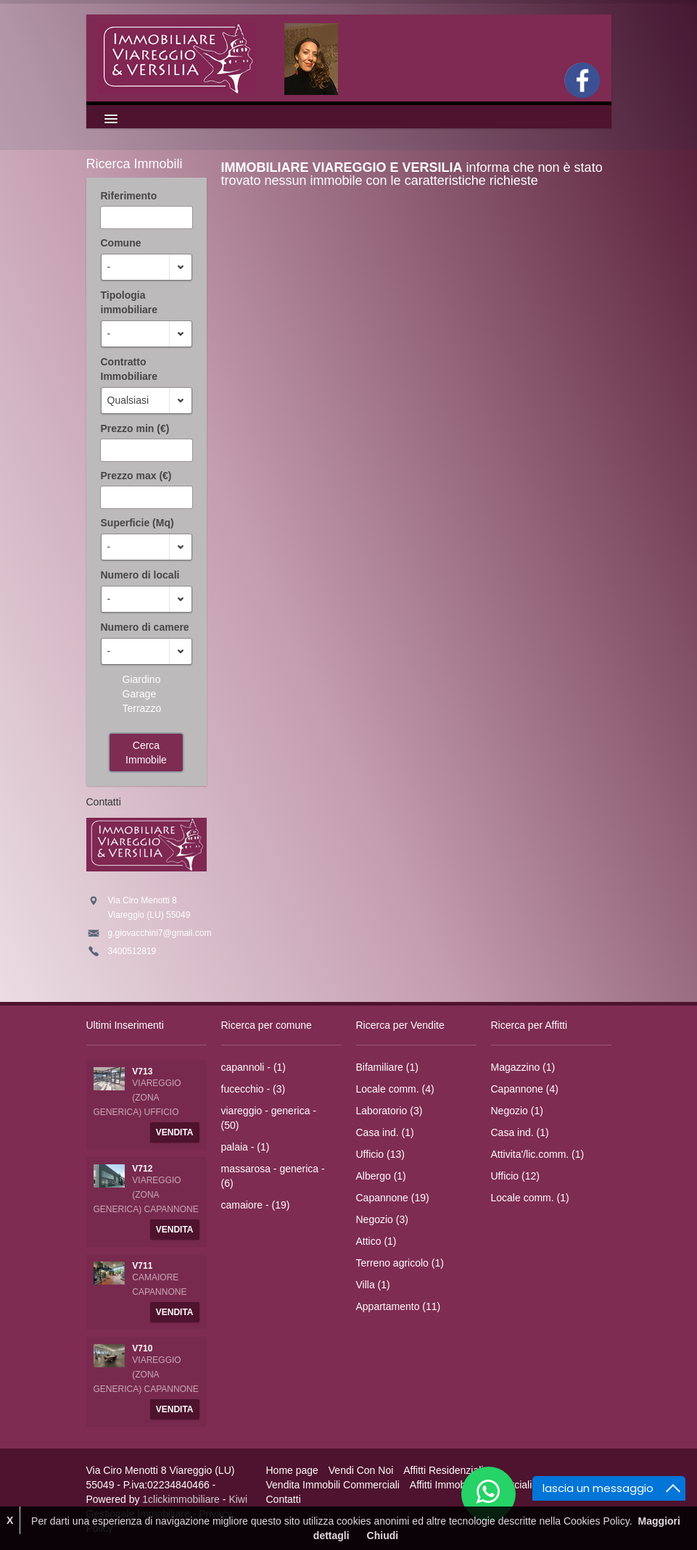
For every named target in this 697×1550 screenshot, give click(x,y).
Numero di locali (140, 575)
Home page (292, 1470)
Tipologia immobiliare (129, 302)
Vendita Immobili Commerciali (333, 1485)
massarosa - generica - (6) (273, 1176)
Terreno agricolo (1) (400, 1263)
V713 (142, 1071)
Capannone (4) (524, 1089)
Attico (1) (376, 1241)
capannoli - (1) (253, 1067)
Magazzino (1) (523, 1067)
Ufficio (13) (380, 1154)
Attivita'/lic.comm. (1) (538, 1154)
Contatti (283, 1499)
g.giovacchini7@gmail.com (160, 933)
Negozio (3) (382, 1219)
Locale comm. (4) (395, 1089)
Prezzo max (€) (136, 475)
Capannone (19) (392, 1197)
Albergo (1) (381, 1176)
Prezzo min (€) (135, 428)
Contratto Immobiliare (129, 369)
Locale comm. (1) (530, 1197)
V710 (142, 1348)
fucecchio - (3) (253, 1089)
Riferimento (129, 196)
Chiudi (383, 1535)
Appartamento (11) (398, 1306)
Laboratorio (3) (389, 1110)
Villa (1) (373, 1284)
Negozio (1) (517, 1110)
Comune (121, 243)
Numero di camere (145, 627)
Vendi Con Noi (361, 1470)
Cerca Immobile (146, 752)
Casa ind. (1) (385, 1132)
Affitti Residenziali (443, 1470)
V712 (142, 1169)
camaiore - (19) (255, 1205)
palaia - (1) (245, 1147)
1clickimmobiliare (181, 1499)
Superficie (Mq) (137, 523)
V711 (142, 1266)
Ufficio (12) (515, 1176)
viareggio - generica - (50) (269, 1118)
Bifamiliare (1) (387, 1067)
